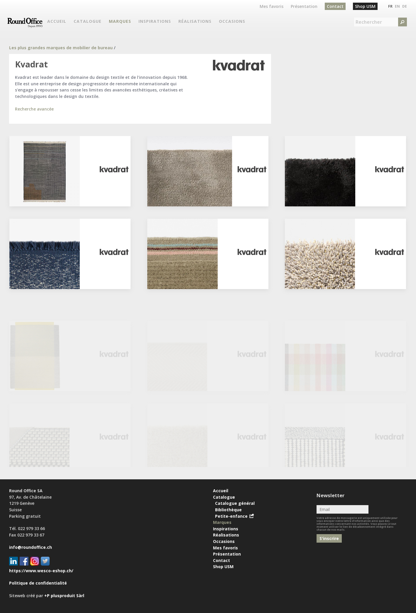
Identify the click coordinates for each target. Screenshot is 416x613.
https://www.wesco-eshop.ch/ (41, 570)
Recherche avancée (34, 109)
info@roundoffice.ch (30, 547)
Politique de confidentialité (38, 583)
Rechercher (369, 22)
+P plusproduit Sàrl (64, 595)
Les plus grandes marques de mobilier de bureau (61, 47)
